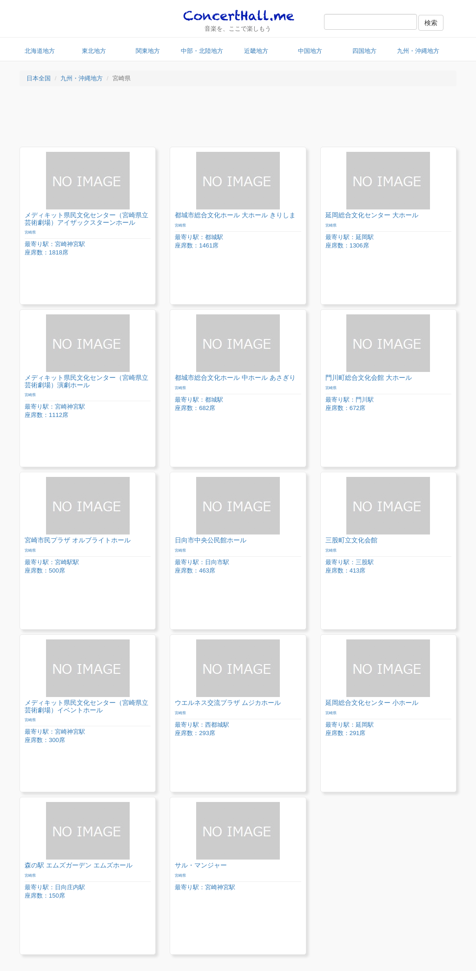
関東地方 (148, 50)
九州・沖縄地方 (418, 50)
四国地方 (364, 50)
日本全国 (38, 78)
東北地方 (94, 50)
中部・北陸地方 (202, 50)
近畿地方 (256, 50)
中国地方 (310, 50)
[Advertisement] (238, 119)
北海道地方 (40, 50)
